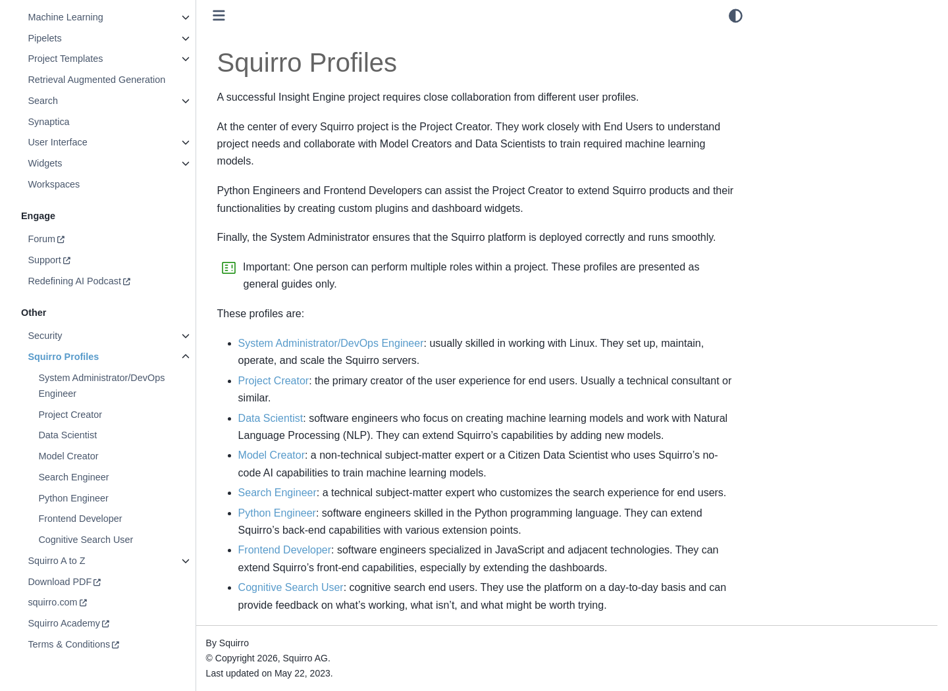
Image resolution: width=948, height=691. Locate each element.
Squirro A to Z (56, 560)
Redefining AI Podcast (74, 281)
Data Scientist (67, 435)
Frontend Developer (80, 518)
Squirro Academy (64, 623)
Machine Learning (65, 17)
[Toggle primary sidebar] (219, 15)
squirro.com (52, 602)
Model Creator (68, 456)
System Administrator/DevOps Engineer (101, 385)
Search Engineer (73, 477)
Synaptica (48, 121)
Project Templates (65, 58)
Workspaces (54, 184)
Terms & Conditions (69, 644)
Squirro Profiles (63, 356)
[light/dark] (736, 16)
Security (45, 335)
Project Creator (70, 414)
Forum (41, 239)
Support (44, 260)
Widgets (45, 163)
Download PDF (60, 581)
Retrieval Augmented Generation (96, 79)
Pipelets (44, 38)
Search (43, 100)
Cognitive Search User (85, 539)
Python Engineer (73, 498)
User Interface (57, 142)
